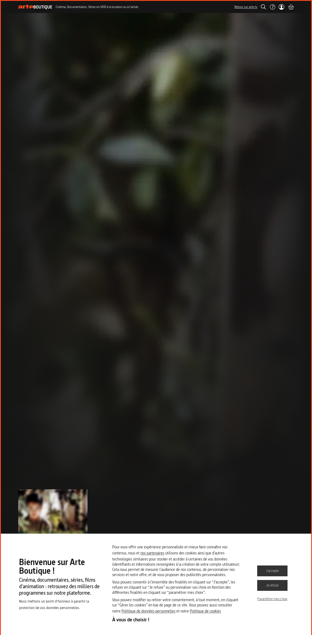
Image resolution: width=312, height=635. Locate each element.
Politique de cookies (205, 611)
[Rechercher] (263, 6)
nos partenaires (152, 553)
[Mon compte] (281, 6)
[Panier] (291, 6)
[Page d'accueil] (35, 7)
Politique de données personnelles (149, 611)
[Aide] (272, 6)
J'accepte (272, 570)
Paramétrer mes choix (272, 598)
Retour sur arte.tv (245, 7)
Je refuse (272, 585)
